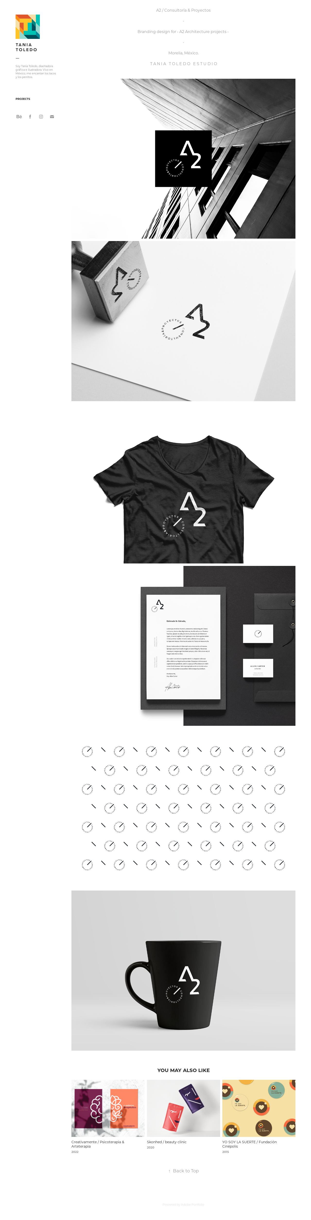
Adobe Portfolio (192, 1204)
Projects (23, 99)
